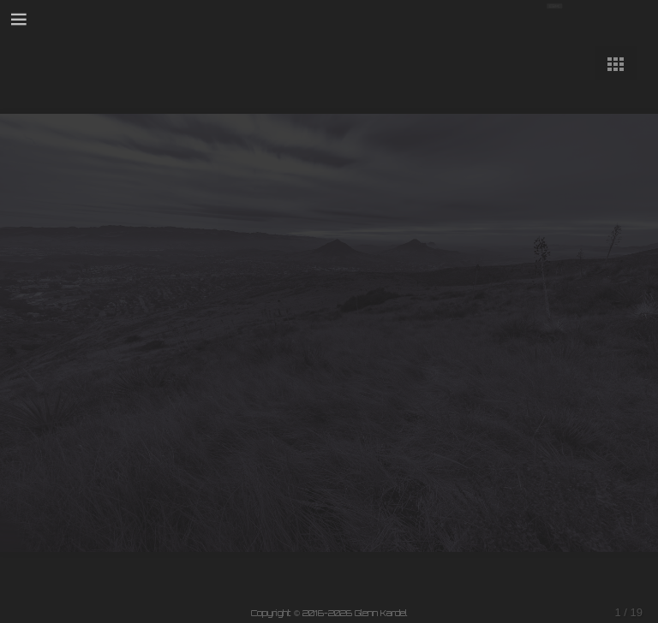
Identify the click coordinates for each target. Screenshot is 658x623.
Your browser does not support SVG (592, 18)
